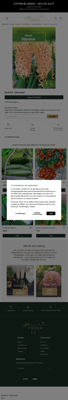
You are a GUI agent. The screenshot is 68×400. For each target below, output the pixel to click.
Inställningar (20, 213)
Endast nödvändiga (37, 213)
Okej (51, 213)
